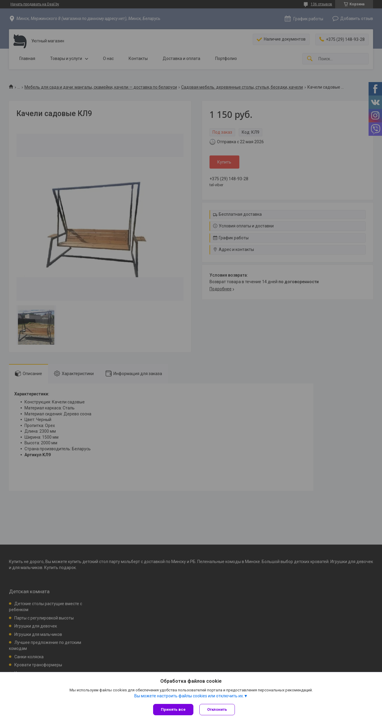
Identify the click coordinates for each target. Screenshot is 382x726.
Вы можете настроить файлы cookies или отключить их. (189, 695)
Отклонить (217, 709)
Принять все (173, 709)
